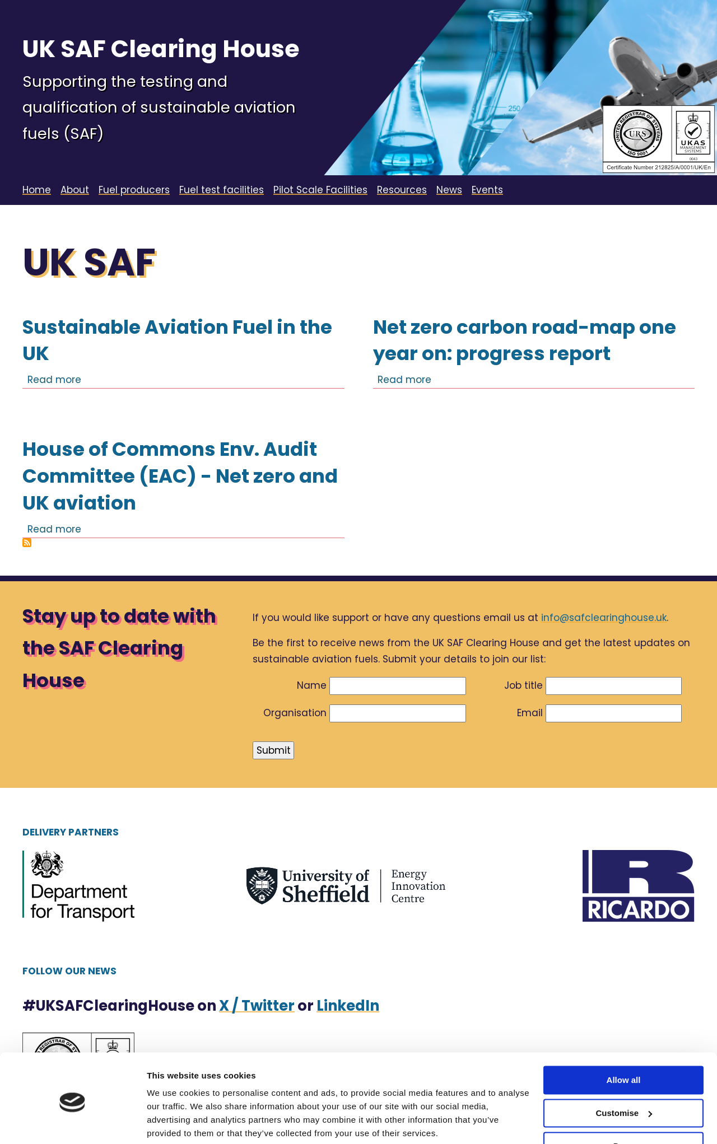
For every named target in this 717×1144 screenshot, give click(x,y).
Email (530, 713)
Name (312, 685)
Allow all (624, 1038)
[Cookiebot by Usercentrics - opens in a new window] (73, 1122)
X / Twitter (257, 1006)
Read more (54, 379)
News (449, 190)
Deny (623, 1103)
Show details (173, 1122)
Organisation (295, 713)
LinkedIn (347, 1006)
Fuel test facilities (221, 190)
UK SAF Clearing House (161, 49)
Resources (402, 190)
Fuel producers (134, 190)
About (74, 190)
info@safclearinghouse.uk (604, 617)
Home (36, 190)
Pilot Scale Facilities (320, 190)
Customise (623, 1071)
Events (487, 190)
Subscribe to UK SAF (26, 542)
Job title (523, 685)
